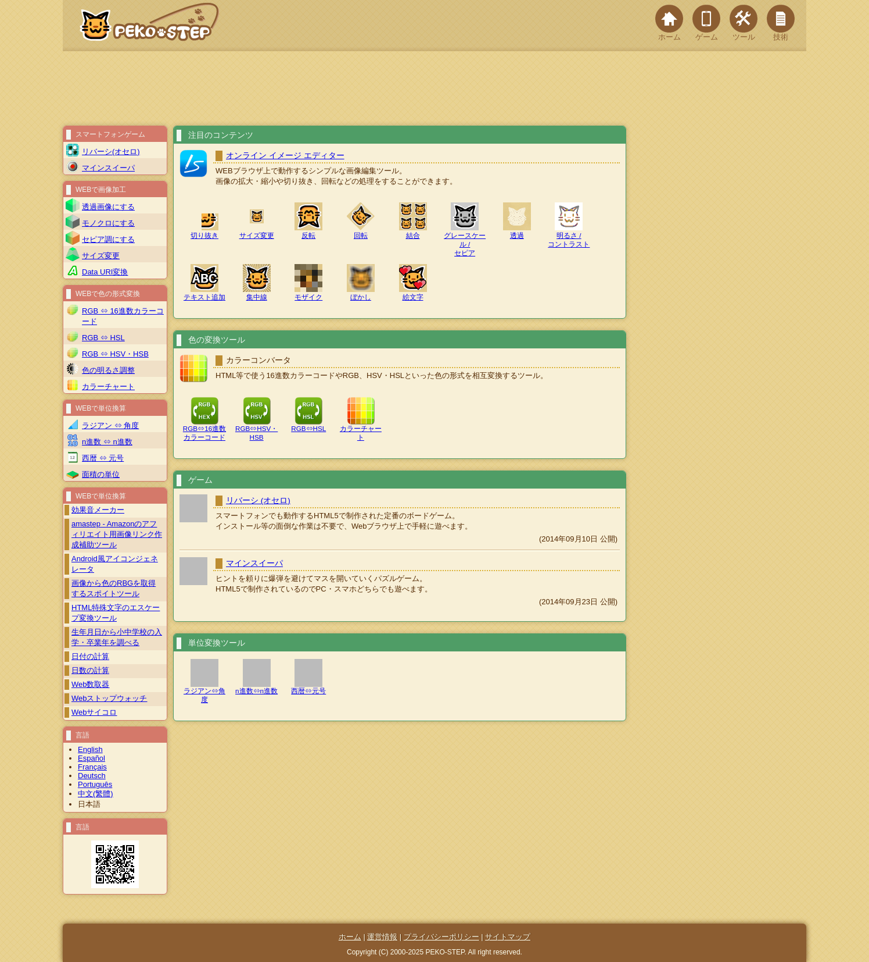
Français (92, 767)
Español (91, 758)
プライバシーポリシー (441, 936)
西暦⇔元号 (308, 686)
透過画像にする (108, 206)
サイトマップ (507, 936)
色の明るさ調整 (108, 370)
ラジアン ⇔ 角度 (110, 425)
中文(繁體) (95, 793)
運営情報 (382, 936)
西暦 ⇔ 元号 (103, 458)
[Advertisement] (434, 88)
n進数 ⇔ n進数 (107, 441)
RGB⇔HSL (308, 424)
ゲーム (706, 23)
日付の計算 (90, 656)
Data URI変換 (105, 272)
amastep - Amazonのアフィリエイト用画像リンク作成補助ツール (116, 534)
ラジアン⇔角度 (204, 691)
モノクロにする (108, 223)
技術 (781, 23)
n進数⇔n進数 (256, 686)
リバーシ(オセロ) (111, 151)
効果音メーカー (97, 509)
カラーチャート (361, 429)
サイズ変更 (101, 255)
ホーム (669, 23)
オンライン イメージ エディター (285, 155)
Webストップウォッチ (109, 698)
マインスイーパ (254, 563)
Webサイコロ (94, 712)
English (90, 749)
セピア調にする (108, 239)
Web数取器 (90, 684)
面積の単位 (101, 474)
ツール (743, 23)
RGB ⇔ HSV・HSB (115, 354)
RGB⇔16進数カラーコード (204, 429)
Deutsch (92, 775)
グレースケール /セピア (465, 234)
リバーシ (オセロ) (258, 500)
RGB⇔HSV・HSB (256, 429)
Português (95, 784)
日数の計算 (90, 670)
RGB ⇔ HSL (103, 337)
